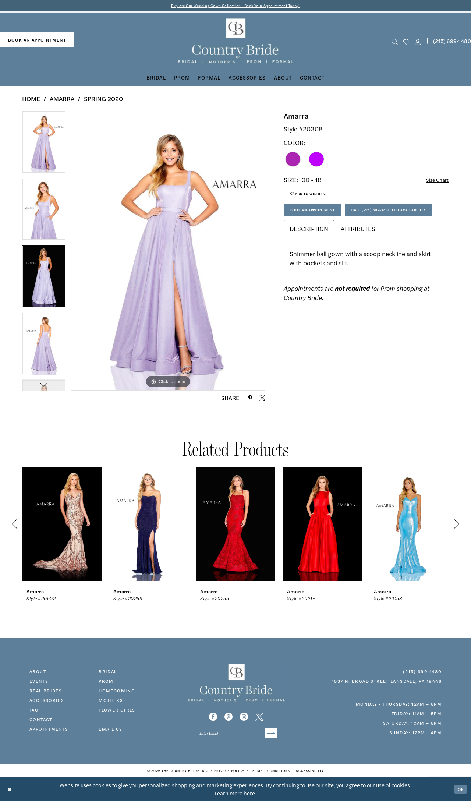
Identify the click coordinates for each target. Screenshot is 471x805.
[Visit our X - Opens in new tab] (259, 718)
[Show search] (394, 42)
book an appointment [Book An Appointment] (37, 41)
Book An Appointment (321, 219)
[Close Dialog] (10, 793)
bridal (108, 673)
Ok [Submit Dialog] (459, 793)
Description (309, 259)
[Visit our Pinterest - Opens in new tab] (228, 718)
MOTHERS (111, 701)
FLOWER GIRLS (117, 711)
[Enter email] (236, 736)
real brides (45, 692)
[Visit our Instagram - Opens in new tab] (244, 718)
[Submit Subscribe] (269, 736)
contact (40, 720)
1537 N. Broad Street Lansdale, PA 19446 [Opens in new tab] (387, 682)
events (38, 682)
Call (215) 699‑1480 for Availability (338, 239)
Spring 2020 (103, 100)
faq (34, 711)
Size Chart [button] (434, 181)
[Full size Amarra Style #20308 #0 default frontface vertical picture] (168, 252)
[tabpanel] (43, 146)
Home (31, 100)
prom (106, 682)
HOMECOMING (117, 692)
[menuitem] (37, 41)
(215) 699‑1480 (422, 673)
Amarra (62, 100)
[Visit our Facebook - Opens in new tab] (213, 718)
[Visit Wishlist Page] (406, 42)
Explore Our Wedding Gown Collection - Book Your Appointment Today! (236, 6)
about (37, 673)
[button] (418, 42)
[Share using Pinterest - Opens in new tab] (250, 399)
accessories (46, 701)
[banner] (236, 42)
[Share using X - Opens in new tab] (262, 399)
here (249, 797)
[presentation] (62, 525)
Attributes (358, 259)
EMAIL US (110, 730)
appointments (48, 730)
